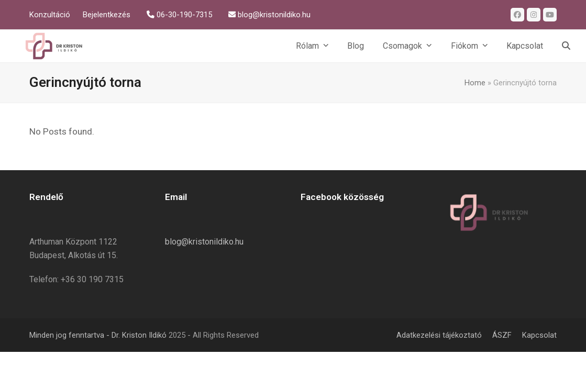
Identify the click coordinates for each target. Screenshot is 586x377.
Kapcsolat (539, 335)
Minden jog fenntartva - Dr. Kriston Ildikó (98, 335)
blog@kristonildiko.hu (204, 242)
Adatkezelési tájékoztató (439, 335)
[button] (566, 46)
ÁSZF (502, 335)
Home (475, 82)
